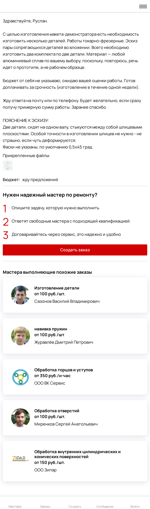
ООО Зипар (45, 470)
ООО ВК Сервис (49, 383)
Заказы (45, 503)
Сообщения (104, 503)
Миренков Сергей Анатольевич (66, 424)
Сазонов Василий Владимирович (67, 301)
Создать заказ (75, 250)
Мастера (15, 503)
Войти (135, 503)
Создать (74, 503)
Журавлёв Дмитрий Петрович (63, 342)
